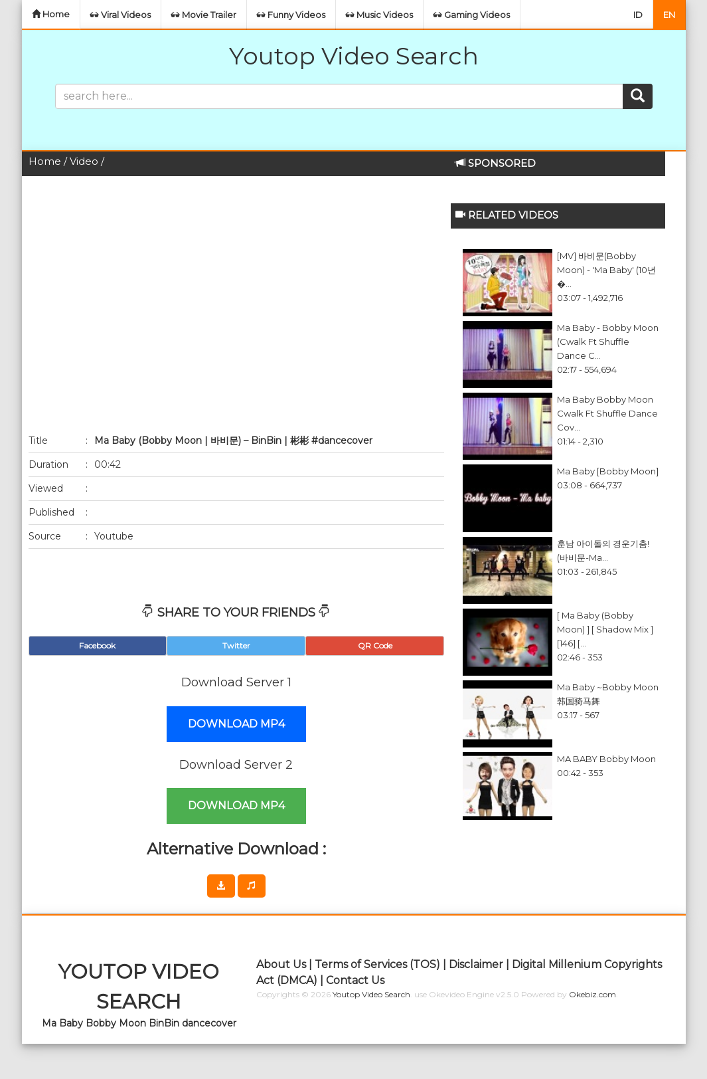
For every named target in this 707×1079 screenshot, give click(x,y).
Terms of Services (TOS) (377, 964)
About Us (281, 964)
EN (669, 14)
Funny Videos (291, 14)
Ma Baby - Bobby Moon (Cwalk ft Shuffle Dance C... (608, 341)
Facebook (97, 645)
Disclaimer (476, 964)
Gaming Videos (471, 14)
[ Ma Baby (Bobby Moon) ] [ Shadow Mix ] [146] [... (605, 629)
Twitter (236, 645)
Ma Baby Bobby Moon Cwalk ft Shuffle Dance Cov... (607, 413)
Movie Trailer (203, 14)
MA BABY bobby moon (606, 758)
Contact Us (355, 980)
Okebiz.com (592, 994)
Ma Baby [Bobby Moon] (608, 471)
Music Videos (379, 14)
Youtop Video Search (354, 55)
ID (638, 14)
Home (51, 14)
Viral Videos (120, 14)
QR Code (375, 645)
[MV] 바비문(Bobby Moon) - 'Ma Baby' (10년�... (606, 269)
